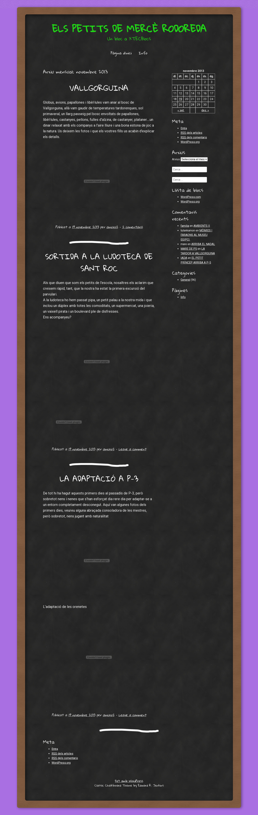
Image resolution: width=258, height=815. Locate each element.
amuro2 (112, 227)
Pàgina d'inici (121, 52)
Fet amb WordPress (129, 781)
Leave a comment (132, 449)
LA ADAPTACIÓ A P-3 (99, 478)
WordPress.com (191, 197)
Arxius (176, 159)
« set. (181, 110)
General (185, 279)
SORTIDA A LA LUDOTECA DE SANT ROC (99, 262)
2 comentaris (132, 227)
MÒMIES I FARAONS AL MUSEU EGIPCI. (196, 235)
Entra (184, 128)
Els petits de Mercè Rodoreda (129, 28)
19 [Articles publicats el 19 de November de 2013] (180, 99)
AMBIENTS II (202, 226)
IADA (184, 258)
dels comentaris (194, 137)
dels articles (191, 133)
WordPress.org (190, 142)
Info (142, 52)
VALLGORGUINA (99, 87)
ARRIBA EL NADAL (203, 244)
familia (185, 226)
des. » (205, 110)
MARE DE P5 (189, 248)
